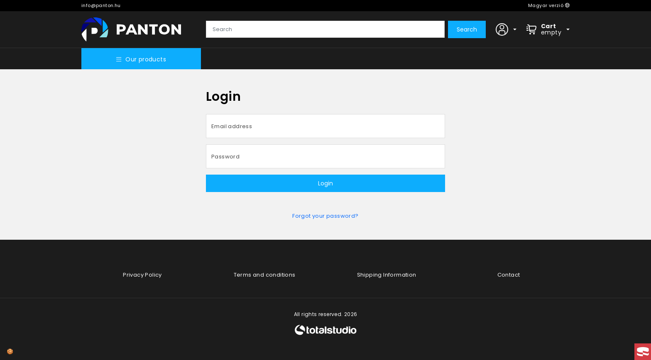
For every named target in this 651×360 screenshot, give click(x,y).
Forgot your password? (325, 216)
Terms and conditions (265, 275)
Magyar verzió (549, 5)
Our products (141, 59)
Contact (508, 275)
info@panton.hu (101, 5)
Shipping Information (386, 275)
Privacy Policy (142, 275)
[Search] (325, 29)
